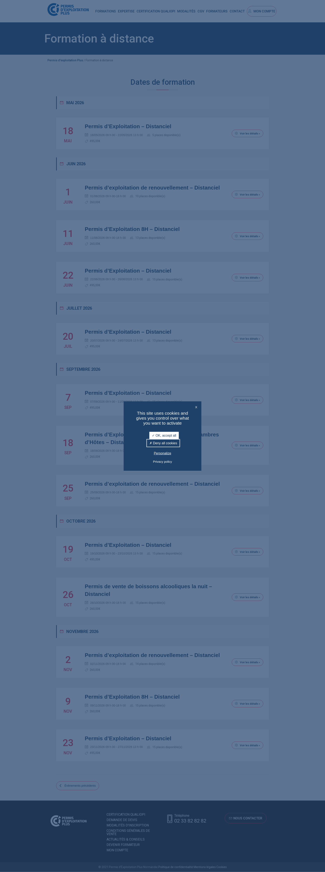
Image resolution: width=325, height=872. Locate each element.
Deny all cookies (163, 443)
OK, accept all (164, 435)
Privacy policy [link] (162, 461)
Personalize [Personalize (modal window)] (162, 453)
